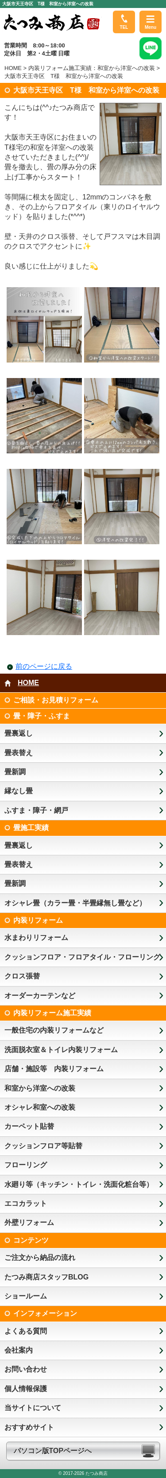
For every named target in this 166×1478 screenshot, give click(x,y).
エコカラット (25, 1203)
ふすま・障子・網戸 (36, 810)
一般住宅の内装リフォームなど (54, 1030)
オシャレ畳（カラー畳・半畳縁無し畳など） (75, 903)
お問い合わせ (25, 1369)
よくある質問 (25, 1331)
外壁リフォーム (29, 1222)
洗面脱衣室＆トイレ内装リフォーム (61, 1049)
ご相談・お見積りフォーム (55, 700)
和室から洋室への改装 (39, 1088)
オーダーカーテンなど (39, 995)
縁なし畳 (18, 791)
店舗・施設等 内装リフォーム (54, 1068)
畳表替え (18, 753)
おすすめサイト (29, 1427)
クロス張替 (22, 976)
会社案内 (18, 1350)
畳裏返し (18, 733)
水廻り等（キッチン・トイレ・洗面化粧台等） (78, 1184)
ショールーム (25, 1296)
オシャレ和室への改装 (39, 1107)
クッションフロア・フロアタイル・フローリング (82, 957)
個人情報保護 (25, 1388)
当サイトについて (32, 1408)
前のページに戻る (43, 666)
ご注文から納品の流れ (39, 1257)
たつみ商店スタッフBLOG (46, 1277)
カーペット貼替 (29, 1126)
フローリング (25, 1165)
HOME (13, 68)
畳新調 (15, 772)
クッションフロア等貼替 (43, 1146)
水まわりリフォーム (36, 937)
